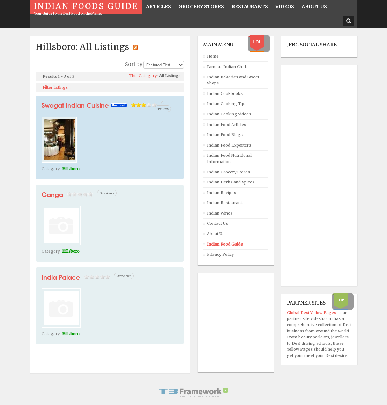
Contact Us (217, 223)
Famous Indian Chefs (227, 66)
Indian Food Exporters (229, 145)
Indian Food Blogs (225, 134)
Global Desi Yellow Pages (312, 312)
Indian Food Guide (225, 244)
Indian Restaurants (225, 202)
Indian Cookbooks (225, 93)
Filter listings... (57, 87)
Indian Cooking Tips (226, 103)
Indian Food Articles (226, 124)
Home (213, 56)
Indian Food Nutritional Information (229, 158)
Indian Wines (219, 213)
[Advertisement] (315, 175)
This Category (143, 75)
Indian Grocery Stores (228, 172)
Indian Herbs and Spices (230, 182)
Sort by (133, 64)
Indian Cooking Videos (229, 114)
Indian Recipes (221, 192)
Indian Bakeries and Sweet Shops (233, 80)
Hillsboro (71, 168)
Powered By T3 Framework (194, 392)
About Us (215, 233)
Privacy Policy (220, 254)
